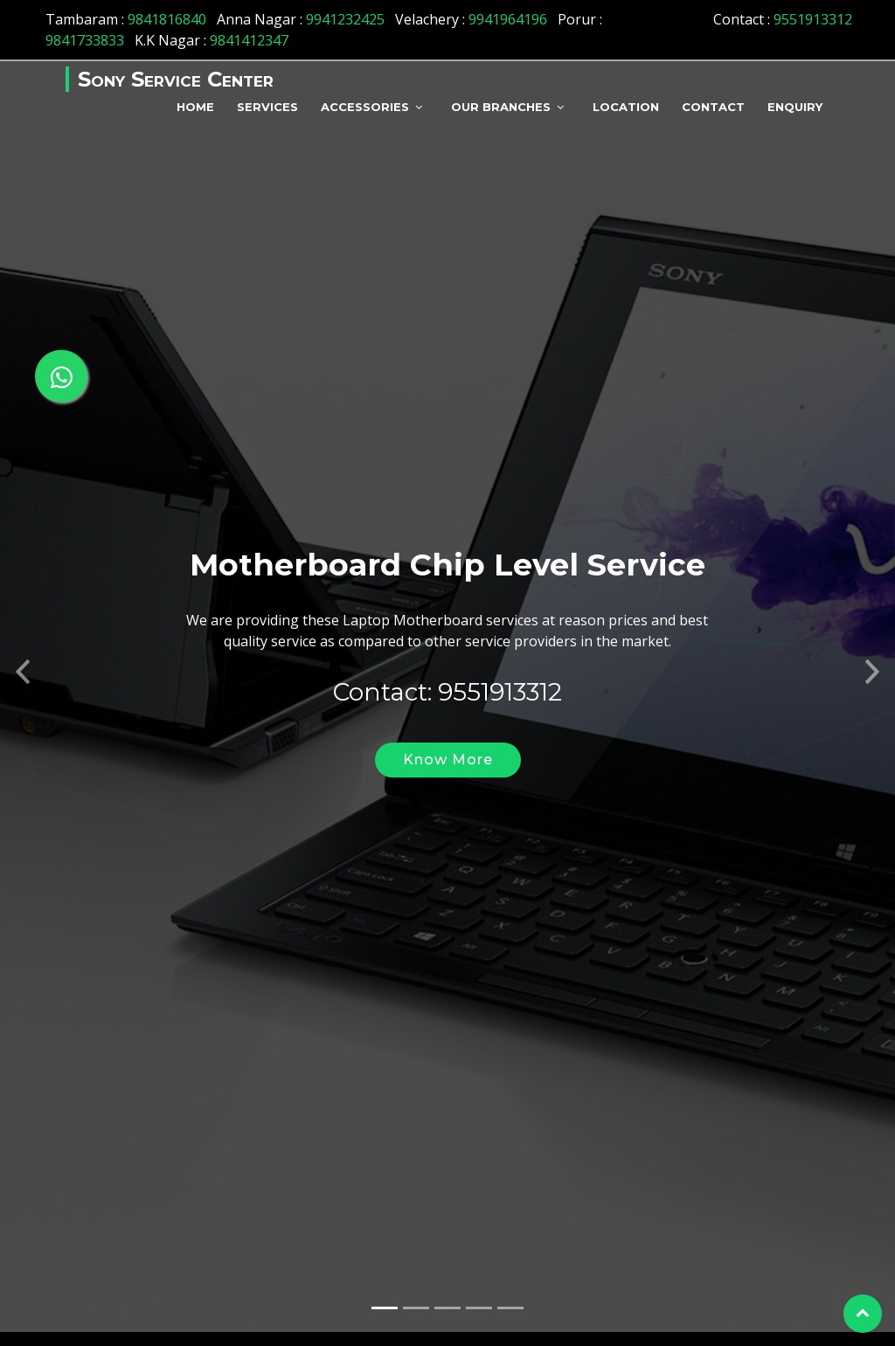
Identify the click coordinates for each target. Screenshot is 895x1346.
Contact (713, 107)
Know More (448, 738)
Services (267, 107)
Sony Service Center (176, 79)
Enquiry (794, 107)
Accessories (365, 107)
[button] (22, 646)
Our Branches (501, 107)
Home (195, 107)
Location (626, 107)
